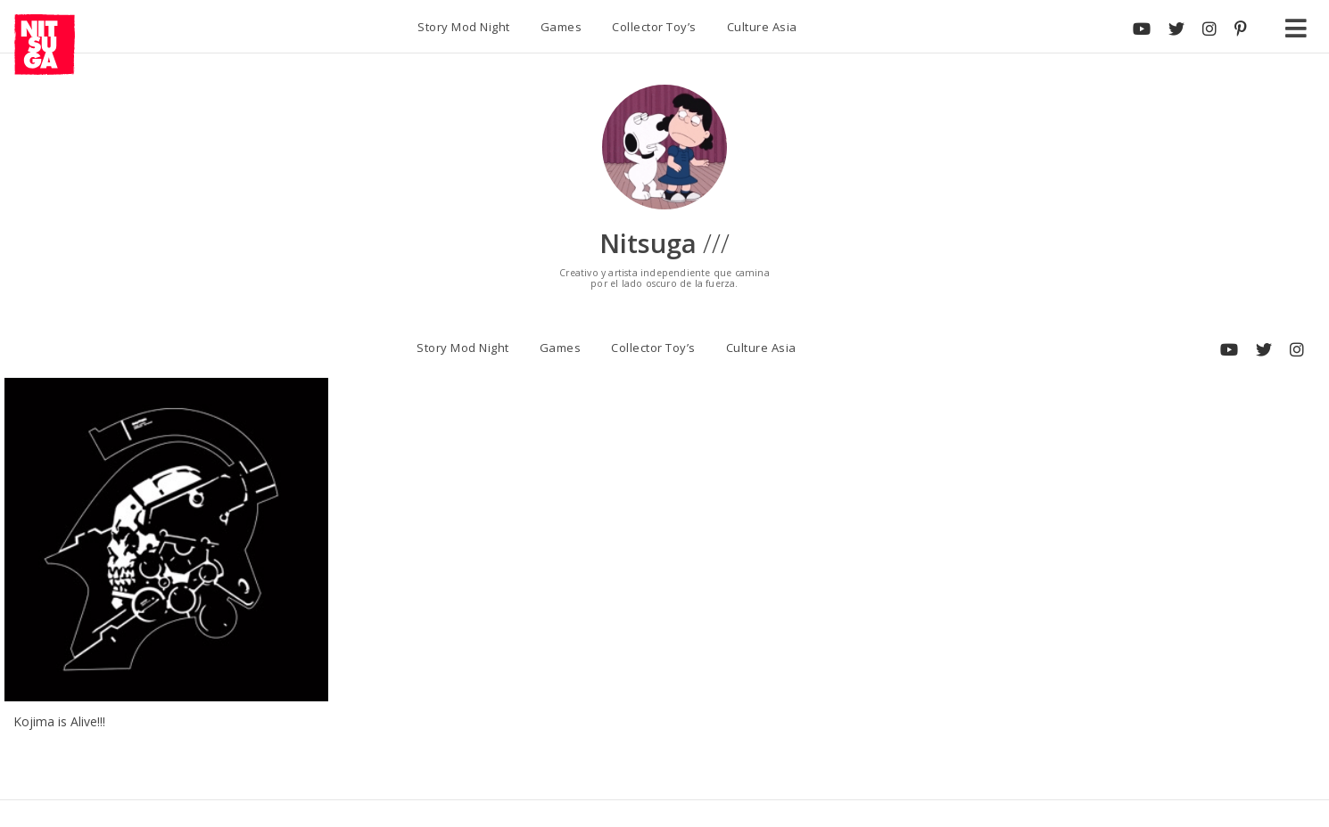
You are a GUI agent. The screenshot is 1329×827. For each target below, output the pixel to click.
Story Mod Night (463, 27)
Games (561, 27)
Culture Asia (762, 27)
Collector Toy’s (654, 27)
